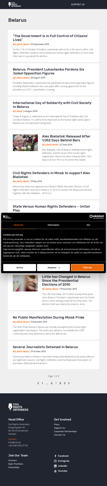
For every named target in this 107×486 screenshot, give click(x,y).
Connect (12, 460)
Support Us (59, 428)
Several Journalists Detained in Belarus (45, 347)
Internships (13, 467)
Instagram (63, 461)
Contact (12, 439)
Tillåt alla (87, 267)
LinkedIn (62, 466)
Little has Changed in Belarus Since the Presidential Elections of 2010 (66, 280)
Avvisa (19, 267)
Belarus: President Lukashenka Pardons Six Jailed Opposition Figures (48, 71)
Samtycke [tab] (19, 225)
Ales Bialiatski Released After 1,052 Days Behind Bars (66, 138)
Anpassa (54, 267)
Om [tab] (88, 225)
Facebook (63, 456)
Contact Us (59, 435)
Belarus (17, 44)
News (26, 44)
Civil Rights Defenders (14, 4)
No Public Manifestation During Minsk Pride (48, 317)
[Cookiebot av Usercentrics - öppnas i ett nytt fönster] (91, 217)
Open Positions (15, 464)
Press (56, 424)
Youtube (62, 471)
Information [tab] (53, 225)
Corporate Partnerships (65, 431)
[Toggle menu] (95, 4)
